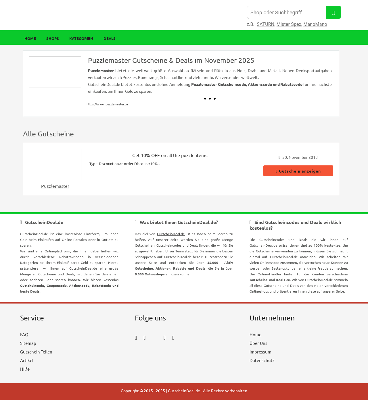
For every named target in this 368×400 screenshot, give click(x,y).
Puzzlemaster (55, 186)
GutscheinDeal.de (171, 233)
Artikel (26, 360)
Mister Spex (289, 24)
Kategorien (81, 38)
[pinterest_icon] (165, 337)
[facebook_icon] (136, 337)
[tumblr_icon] (173, 337)
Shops (52, 38)
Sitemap (28, 343)
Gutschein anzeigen (298, 170)
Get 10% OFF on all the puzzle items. (170, 155)
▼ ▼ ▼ (210, 99)
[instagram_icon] (144, 337)
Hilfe (25, 369)
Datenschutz (262, 360)
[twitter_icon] (154, 337)
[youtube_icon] (151, 353)
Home (30, 38)
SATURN (265, 24)
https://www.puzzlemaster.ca (107, 104)
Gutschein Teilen (36, 351)
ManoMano (315, 24)
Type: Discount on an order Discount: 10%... (124, 163)
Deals (109, 38)
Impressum (260, 351)
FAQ (24, 334)
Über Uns (258, 343)
